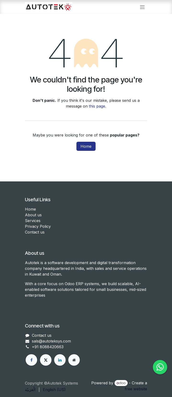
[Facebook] (31, 360)
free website (136, 388)
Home (86, 146)
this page (97, 106)
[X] (46, 360)
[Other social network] (74, 360)
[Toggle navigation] (142, 7)
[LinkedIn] (60, 360)
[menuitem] (30, 389)
